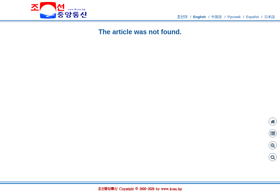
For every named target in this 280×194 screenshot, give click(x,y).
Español (252, 17)
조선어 (182, 17)
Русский (234, 17)
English (199, 17)
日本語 (269, 17)
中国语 (216, 17)
